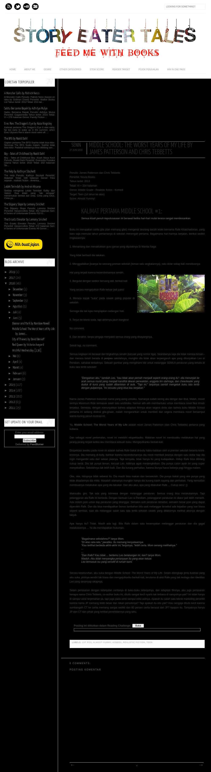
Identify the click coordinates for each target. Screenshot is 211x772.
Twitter (17, 6)
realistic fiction (134, 642)
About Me (29, 69)
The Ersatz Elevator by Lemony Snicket (25, 219)
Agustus (18, 306)
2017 (12, 277)
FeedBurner (36, 444)
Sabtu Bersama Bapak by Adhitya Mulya (25, 108)
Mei (15, 356)
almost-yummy (102, 642)
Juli (15, 312)
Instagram (35, 6)
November (18, 295)
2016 (12, 283)
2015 (12, 384)
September (18, 300)
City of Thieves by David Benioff (28, 339)
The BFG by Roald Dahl (15, 138)
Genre (47, 69)
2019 (12, 272)
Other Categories (70, 69)
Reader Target (121, 69)
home (12, 69)
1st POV (87, 642)
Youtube (26, 6)
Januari (17, 379)
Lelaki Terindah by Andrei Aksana (22, 186)
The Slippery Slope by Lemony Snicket (24, 204)
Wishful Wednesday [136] (26, 350)
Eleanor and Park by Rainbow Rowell (31, 323)
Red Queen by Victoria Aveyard (28, 344)
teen (149, 642)
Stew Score (97, 69)
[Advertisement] (133, 108)
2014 (12, 390)
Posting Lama (201, 765)
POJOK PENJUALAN (149, 69)
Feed (8, 6)
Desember (18, 289)
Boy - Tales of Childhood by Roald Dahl (24, 153)
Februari (17, 373)
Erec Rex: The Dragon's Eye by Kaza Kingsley (28, 123)
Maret (16, 367)
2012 (12, 402)
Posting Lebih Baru (72, 765)
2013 (12, 396)
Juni (15, 318)
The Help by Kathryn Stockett (19, 171)
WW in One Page (176, 69)
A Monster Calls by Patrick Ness (21, 93)
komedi (116, 642)
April (16, 361)
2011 (12, 407)
